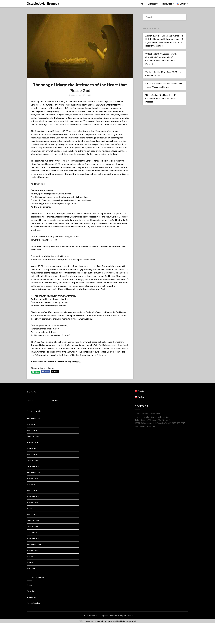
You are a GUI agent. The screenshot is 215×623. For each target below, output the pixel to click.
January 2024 (32, 460)
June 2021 (31, 562)
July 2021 (31, 556)
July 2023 (31, 484)
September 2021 (34, 544)
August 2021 (32, 550)
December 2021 (33, 532)
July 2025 (31, 424)
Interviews (31, 597)
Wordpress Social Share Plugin (94, 621)
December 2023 (33, 466)
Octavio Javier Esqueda (43, 3)
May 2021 (31, 568)
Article (29, 585)
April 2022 (31, 508)
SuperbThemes (127, 615)
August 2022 (32, 502)
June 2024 (31, 448)
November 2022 (33, 496)
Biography (153, 3)
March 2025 (32, 430)
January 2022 (32, 526)
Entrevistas (31, 591)
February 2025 (33, 436)
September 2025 (34, 418)
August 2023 (32, 478)
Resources (167, 3)
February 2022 (33, 520)
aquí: (78, 361)
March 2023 (32, 490)
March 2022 (32, 514)
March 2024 (32, 454)
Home (140, 3)
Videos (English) (33, 603)
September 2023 (34, 472)
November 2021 (33, 538)
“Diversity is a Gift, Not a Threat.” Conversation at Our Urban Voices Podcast (160, 98)
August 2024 (32, 442)
